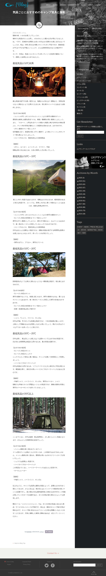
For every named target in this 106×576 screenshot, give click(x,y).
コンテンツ (80, 87)
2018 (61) (82, 201)
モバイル (80, 107)
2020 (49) (82, 194)
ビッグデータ (81, 100)
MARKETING (92, 230)
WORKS (55, 5)
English (9, 564)
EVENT (79, 227)
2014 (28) (82, 214)
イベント (80, 77)
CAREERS (90, 5)
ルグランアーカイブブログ (86, 149)
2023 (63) (82, 184)
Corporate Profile (26, 562)
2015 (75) (82, 210)
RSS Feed (96, 28)
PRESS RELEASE (96, 227)
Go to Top (94, 573)
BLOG (83, 5)
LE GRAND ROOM (73, 5)
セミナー (80, 94)
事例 (78, 113)
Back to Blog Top (19, 543)
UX (78, 74)
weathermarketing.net (29, 504)
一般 (78, 110)
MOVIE (83, 230)
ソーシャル (80, 97)
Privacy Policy (26, 564)
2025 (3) (81, 178)
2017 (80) (82, 204)
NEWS (86, 227)
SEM (83, 233)
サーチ (79, 90)
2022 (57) (82, 187)
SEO (79, 233)
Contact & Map (9, 562)
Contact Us (53, 553)
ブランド (80, 104)
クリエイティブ (82, 81)
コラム (24, 33)
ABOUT (48, 5)
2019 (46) (82, 197)
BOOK (100, 230)
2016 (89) (82, 207)
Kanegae (28, 531)
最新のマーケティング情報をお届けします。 (90, 128)
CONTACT (98, 5)
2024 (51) (82, 181)
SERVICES (63, 5)
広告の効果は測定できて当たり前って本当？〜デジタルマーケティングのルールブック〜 (90, 48)
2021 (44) (82, 191)
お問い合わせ (58, 513)
